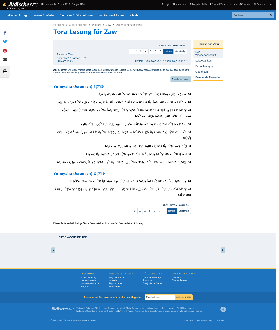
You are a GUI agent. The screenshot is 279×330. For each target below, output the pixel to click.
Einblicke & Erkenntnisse (76, 15)
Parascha (58, 24)
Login (166, 4)
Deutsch (259, 4)
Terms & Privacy (205, 320)
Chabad (111, 308)
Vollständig (180, 51)
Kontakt (220, 320)
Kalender (113, 280)
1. (131, 51)
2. (136, 51)
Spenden (245, 4)
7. (161, 51)
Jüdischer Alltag (16, 15)
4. (146, 51)
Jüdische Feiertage (152, 277)
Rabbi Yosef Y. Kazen (124, 311)
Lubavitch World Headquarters (181, 308)
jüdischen (175, 311)
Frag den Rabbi (198, 4)
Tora (147, 311)
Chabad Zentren (180, 280)
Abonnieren (180, 4)
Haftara (168, 51)
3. (141, 51)
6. (156, 51)
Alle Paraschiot (78, 24)
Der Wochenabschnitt (129, 24)
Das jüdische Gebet (152, 283)
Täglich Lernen (116, 283)
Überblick (176, 277)
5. (151, 51)
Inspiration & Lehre (111, 15)
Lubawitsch (121, 308)
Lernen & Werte (43, 15)
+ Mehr (134, 15)
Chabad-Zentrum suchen (223, 4)
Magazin (85, 286)
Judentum (154, 311)
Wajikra (96, 24)
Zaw (108, 24)
